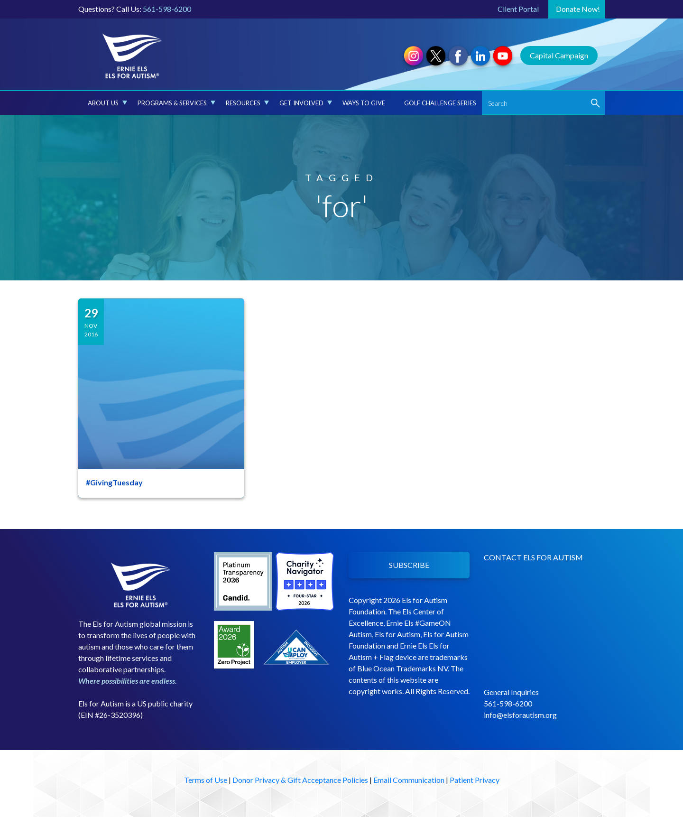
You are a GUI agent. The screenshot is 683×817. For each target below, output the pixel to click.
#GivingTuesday (114, 482)
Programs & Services (176, 103)
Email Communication (408, 779)
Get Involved (305, 103)
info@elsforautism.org (520, 714)
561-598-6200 (167, 8)
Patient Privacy (474, 779)
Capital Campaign (559, 55)
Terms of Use (205, 779)
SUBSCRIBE (409, 564)
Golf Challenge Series (440, 103)
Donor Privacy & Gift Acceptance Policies (300, 779)
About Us (107, 103)
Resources (247, 103)
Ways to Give (363, 103)
